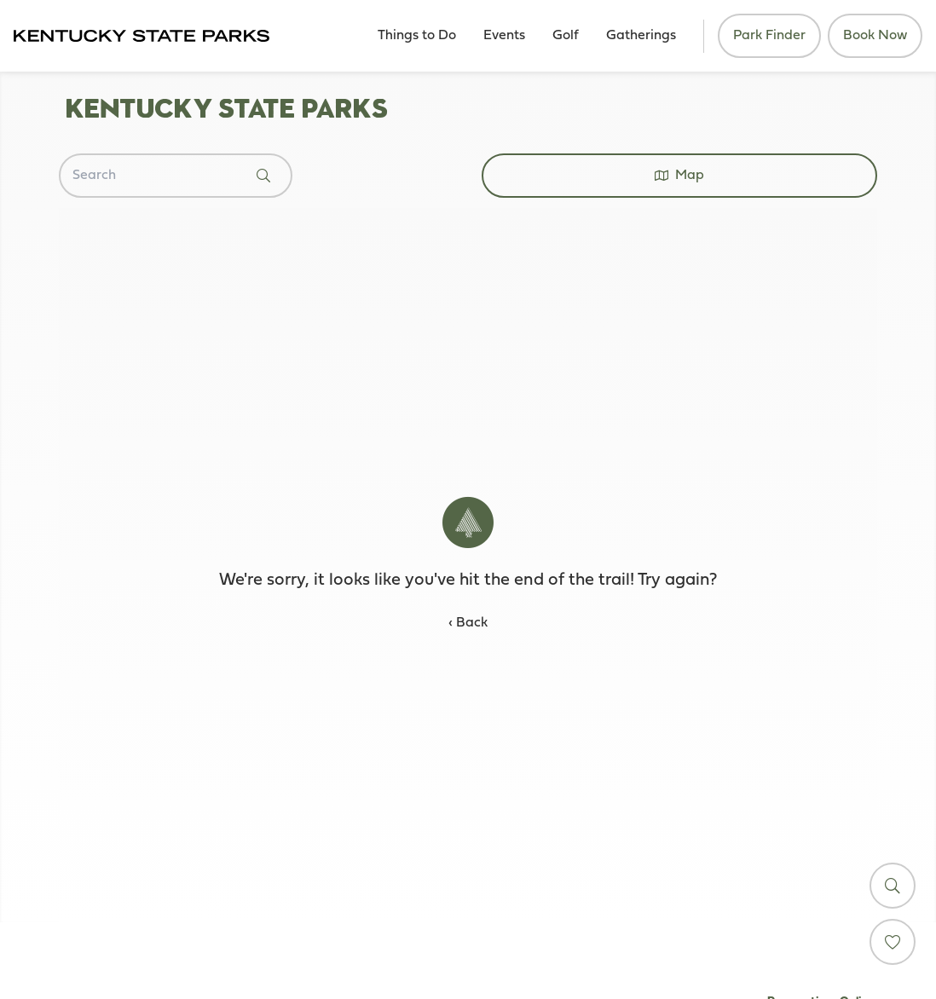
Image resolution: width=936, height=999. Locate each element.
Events (504, 36)
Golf (565, 36)
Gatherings (641, 36)
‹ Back (468, 623)
